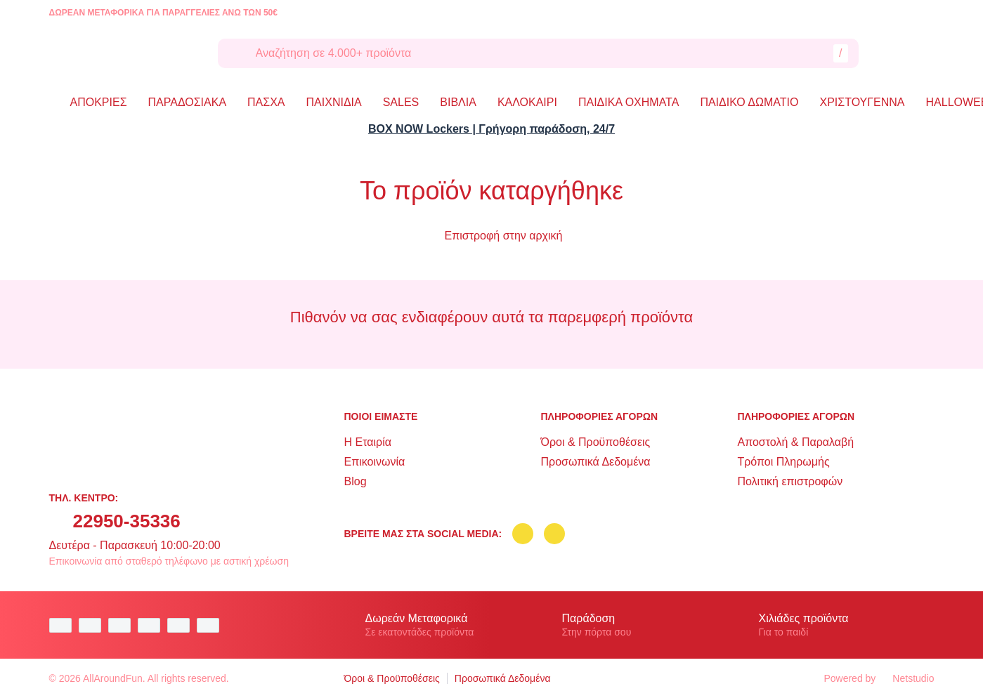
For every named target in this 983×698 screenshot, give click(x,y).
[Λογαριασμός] (888, 53)
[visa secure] (182, 625)
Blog (355, 481)
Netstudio (906, 678)
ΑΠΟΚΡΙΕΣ (98, 102)
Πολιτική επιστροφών (789, 481)
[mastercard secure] (211, 625)
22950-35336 (127, 521)
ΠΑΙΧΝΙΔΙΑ (334, 102)
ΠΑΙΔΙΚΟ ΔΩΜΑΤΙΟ (749, 102)
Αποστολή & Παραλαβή (795, 442)
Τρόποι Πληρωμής (783, 462)
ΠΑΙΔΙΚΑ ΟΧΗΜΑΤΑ (628, 102)
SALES (401, 102)
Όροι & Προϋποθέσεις (595, 442)
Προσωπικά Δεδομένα (595, 462)
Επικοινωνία (374, 462)
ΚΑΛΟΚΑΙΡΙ (527, 102)
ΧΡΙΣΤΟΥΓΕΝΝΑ (862, 102)
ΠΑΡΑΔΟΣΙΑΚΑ (187, 102)
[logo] (123, 53)
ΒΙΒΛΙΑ (458, 102)
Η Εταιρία (367, 442)
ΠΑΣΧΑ (266, 102)
